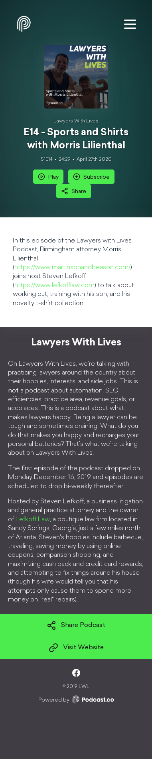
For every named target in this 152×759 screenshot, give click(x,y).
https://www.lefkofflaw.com (54, 285)
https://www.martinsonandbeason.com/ (72, 267)
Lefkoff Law (33, 520)
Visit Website (76, 648)
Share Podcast (76, 625)
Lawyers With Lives (76, 121)
